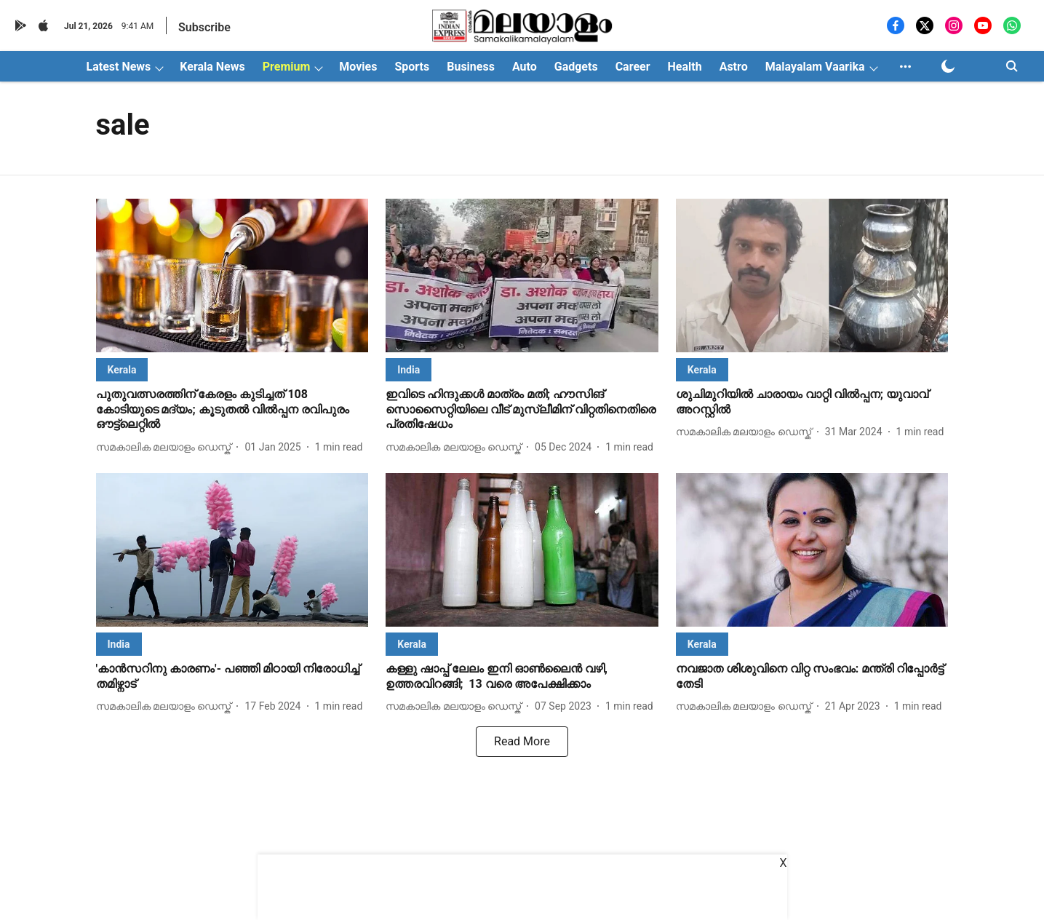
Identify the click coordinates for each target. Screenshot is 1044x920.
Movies (358, 67)
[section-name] (122, 369)
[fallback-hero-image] (232, 275)
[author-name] (166, 447)
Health (685, 67)
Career (632, 67)
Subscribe (204, 27)
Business (471, 67)
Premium (287, 67)
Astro (734, 67)
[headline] (232, 409)
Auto (524, 67)
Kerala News (212, 67)
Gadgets (576, 67)
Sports (411, 67)
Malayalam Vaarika (815, 67)
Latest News (119, 67)
